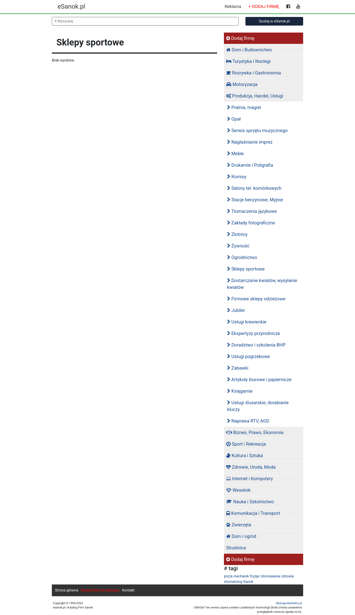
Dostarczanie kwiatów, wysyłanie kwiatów (262, 284)
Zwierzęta (238, 524)
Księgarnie (240, 391)
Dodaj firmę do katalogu (100, 590)
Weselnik (238, 490)
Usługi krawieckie (246, 322)
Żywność (238, 246)
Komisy (236, 176)
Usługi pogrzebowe (248, 356)
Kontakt (128, 590)
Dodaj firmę (240, 38)
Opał (234, 119)
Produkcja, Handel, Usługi (254, 96)
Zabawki (237, 368)
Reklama (233, 6)
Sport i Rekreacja (246, 444)
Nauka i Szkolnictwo (250, 501)
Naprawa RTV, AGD (248, 421)
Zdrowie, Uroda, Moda (251, 467)
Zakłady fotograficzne (251, 223)
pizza (228, 576)
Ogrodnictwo (242, 257)
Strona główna (66, 590)
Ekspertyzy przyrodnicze (253, 333)
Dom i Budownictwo (249, 49)
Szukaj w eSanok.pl (274, 21)
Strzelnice (236, 548)
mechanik (241, 576)
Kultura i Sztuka (244, 455)
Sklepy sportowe (246, 269)
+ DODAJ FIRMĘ (263, 6)
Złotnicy (237, 234)
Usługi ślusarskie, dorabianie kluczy (258, 406)
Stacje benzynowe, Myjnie (255, 199)
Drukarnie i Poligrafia (250, 165)
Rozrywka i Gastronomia (253, 73)
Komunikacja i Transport (253, 513)
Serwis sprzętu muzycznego (257, 130)
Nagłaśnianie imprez (250, 142)
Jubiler (236, 310)
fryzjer (255, 576)
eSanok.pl (71, 6)
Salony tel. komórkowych (254, 188)
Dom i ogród (241, 536)
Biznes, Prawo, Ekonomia (254, 432)
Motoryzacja (241, 84)
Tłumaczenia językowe (252, 211)
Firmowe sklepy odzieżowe (256, 299)
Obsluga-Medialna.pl (289, 603)
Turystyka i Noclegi (248, 61)
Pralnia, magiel (244, 107)
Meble (235, 153)
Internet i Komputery (249, 478)
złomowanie (270, 576)
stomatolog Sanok (238, 581)
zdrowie (287, 576)
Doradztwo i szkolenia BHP (256, 345)
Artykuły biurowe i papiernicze (259, 379)
